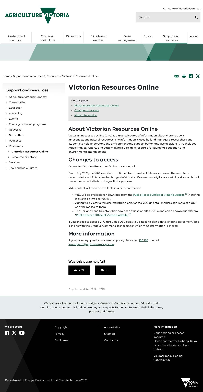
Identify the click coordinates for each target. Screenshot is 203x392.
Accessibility (112, 327)
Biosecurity (73, 36)
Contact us (111, 340)
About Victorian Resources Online (96, 105)
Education (15, 108)
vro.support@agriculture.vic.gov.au (91, 244)
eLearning (15, 113)
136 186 (143, 240)
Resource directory (24, 157)
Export (148, 36)
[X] (197, 76)
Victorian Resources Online (29, 151)
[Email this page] (176, 76)
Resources (52, 76)
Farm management (127, 38)
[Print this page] (184, 76)
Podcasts (15, 141)
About (194, 36)
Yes (81, 270)
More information (85, 115)
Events (13, 119)
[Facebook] (191, 76)
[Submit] (196, 17)
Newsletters (16, 135)
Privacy (59, 334)
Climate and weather (98, 38)
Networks (15, 130)
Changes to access (86, 110)
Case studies (17, 102)
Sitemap (109, 334)
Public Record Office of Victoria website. (102, 215)
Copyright (61, 327)
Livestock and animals (16, 38)
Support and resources (171, 38)
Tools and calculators (23, 168)
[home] (37, 16)
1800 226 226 (161, 360)
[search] (168, 17)
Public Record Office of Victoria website (159, 195)
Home (6, 76)
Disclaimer (61, 340)
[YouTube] (22, 333)
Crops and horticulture (47, 38)
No (107, 270)
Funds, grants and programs (27, 124)
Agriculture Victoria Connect (181, 9)
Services (14, 162)
